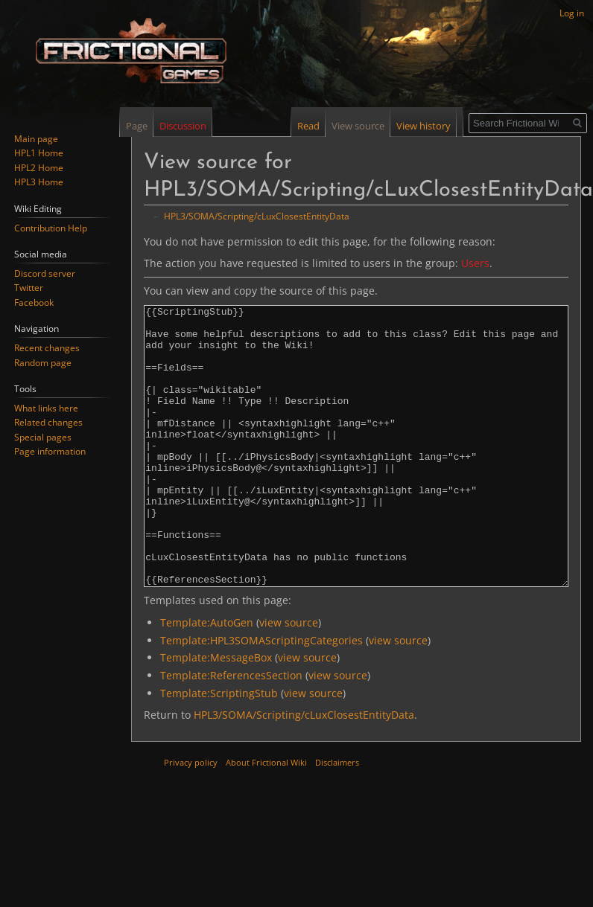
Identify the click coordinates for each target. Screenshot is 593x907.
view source (288, 678)
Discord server (44, 273)
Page (137, 125)
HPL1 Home (38, 153)
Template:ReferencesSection (231, 731)
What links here (46, 408)
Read (312, 125)
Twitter (28, 287)
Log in (571, 13)
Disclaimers (337, 818)
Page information (50, 451)
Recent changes (47, 348)
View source (361, 125)
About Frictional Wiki (266, 818)
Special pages (43, 437)
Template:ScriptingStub (219, 749)
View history (427, 125)
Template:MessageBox (216, 713)
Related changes (48, 422)
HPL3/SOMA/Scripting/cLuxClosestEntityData (256, 216)
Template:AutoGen (206, 678)
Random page (43, 362)
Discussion (182, 125)
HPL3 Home (38, 182)
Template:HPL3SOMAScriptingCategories (261, 696)
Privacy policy (191, 818)
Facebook (34, 302)
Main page (36, 138)
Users (475, 263)
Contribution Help (50, 228)
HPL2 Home (38, 167)
